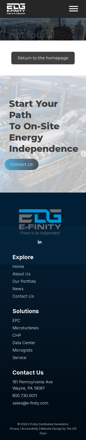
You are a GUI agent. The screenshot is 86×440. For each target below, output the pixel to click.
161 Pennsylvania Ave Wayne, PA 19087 (32, 385)
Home (18, 266)
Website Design (51, 428)
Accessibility (30, 428)
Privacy (14, 428)
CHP (16, 335)
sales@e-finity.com (30, 403)
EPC (16, 320)
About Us (21, 274)
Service (19, 357)
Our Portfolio (24, 281)
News (18, 288)
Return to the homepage (43, 58)
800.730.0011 (24, 395)
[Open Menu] (73, 9)
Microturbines (25, 328)
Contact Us (17, 164)
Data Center (23, 342)
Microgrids (22, 350)
